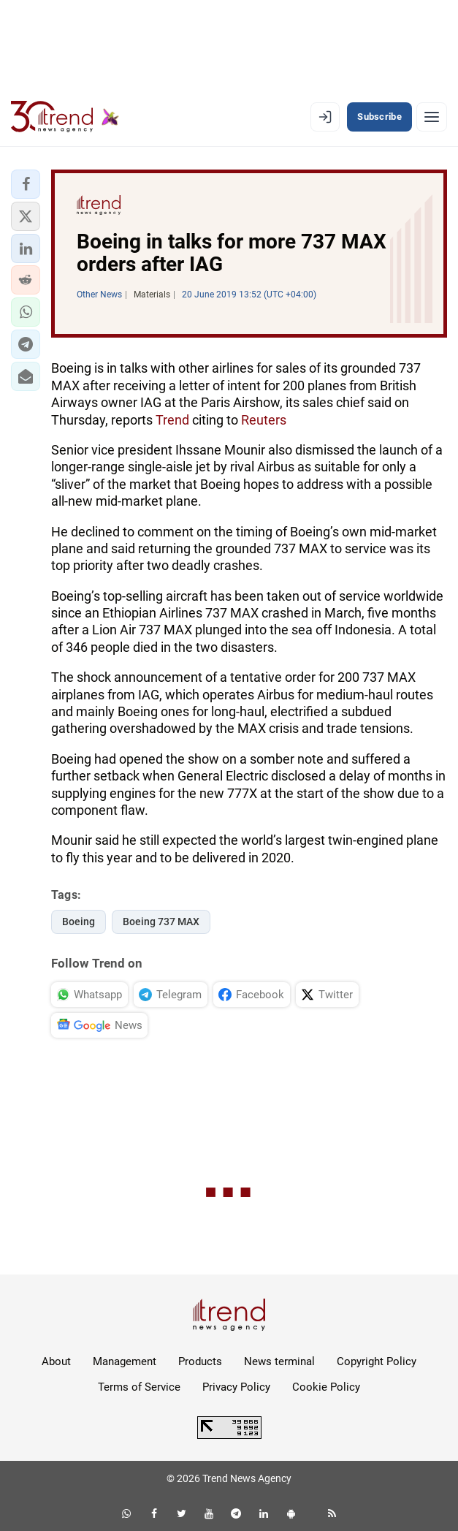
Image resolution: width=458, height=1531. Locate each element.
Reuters (263, 420)
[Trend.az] (65, 117)
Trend (172, 420)
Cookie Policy (326, 1387)
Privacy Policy (236, 1387)
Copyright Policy (376, 1361)
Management (124, 1361)
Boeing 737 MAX (161, 921)
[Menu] (431, 117)
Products (200, 1361)
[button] (25, 184)
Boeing (78, 921)
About (56, 1361)
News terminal (279, 1361)
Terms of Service (139, 1387)
